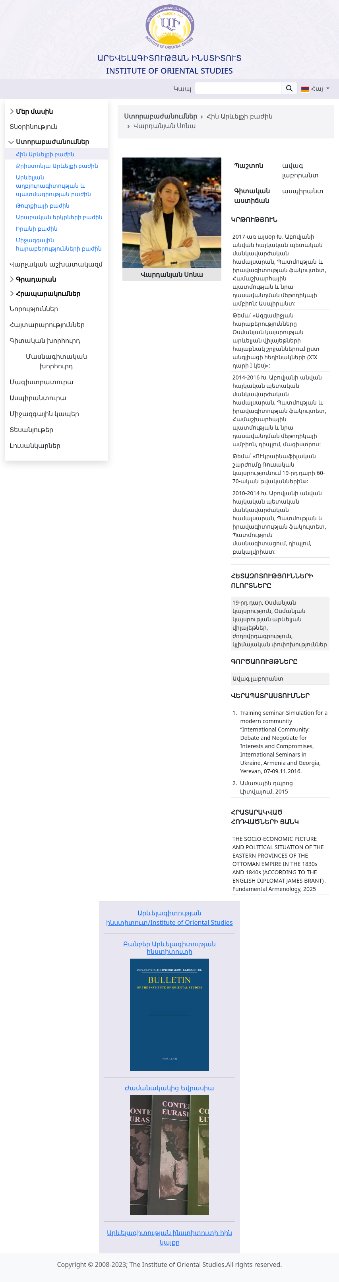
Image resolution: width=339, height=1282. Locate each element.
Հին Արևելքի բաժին (45, 154)
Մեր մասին (34, 111)
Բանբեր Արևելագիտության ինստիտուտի (169, 948)
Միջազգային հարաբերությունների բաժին (59, 244)
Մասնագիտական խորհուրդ (56, 361)
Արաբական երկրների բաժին (59, 217)
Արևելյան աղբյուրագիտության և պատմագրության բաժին (53, 185)
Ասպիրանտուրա (38, 397)
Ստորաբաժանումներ (52, 141)
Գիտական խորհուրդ (45, 340)
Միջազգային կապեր (44, 413)
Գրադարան (36, 279)
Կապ (182, 88)
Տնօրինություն (34, 126)
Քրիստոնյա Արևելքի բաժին (57, 165)
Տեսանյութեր (31, 429)
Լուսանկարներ (35, 445)
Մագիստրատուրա (42, 381)
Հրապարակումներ (48, 293)
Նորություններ (34, 308)
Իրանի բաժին (37, 228)
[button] (315, 88)
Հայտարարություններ (47, 324)
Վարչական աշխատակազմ (56, 264)
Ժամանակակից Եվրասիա (169, 1088)
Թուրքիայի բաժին (43, 205)
